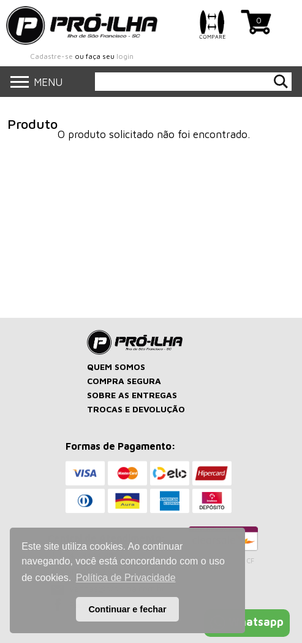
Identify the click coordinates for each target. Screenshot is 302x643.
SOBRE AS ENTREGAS (132, 395)
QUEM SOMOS (116, 366)
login (125, 56)
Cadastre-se (51, 56)
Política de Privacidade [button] (126, 577)
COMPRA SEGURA (124, 380)
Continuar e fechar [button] (127, 609)
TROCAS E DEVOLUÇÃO (136, 409)
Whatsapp (247, 621)
